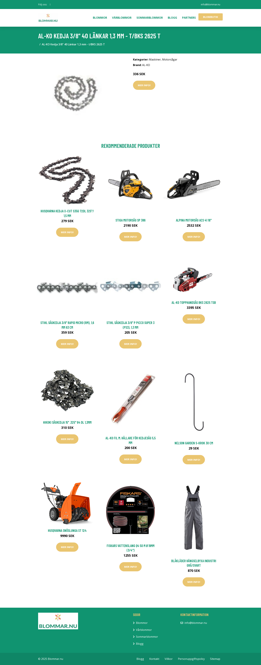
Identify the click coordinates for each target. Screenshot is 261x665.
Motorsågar (169, 59)
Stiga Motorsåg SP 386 (130, 220)
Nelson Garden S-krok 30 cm (194, 443)
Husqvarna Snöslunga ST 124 (67, 530)
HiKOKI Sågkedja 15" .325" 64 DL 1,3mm (67, 422)
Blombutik (210, 16)
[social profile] (50, 4)
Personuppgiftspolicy (191, 659)
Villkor (169, 659)
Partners (189, 18)
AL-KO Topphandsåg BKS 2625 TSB (194, 302)
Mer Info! (144, 85)
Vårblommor (121, 18)
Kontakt (154, 659)
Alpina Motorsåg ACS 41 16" (194, 220)
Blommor (100, 18)
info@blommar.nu (210, 4)
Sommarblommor (149, 18)
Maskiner (155, 59)
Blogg (172, 18)
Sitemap (215, 659)
